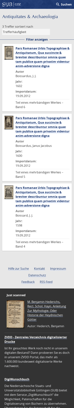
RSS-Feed (46, 282)
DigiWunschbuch (16, 379)
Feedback (28, 282)
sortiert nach (24, 27)
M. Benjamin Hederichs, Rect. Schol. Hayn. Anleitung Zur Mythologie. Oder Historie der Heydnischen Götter (46, 310)
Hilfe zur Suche (18, 269)
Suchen (64, 4)
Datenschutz (37, 275)
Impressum (58, 269)
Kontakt (39, 269)
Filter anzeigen (37, 39)
